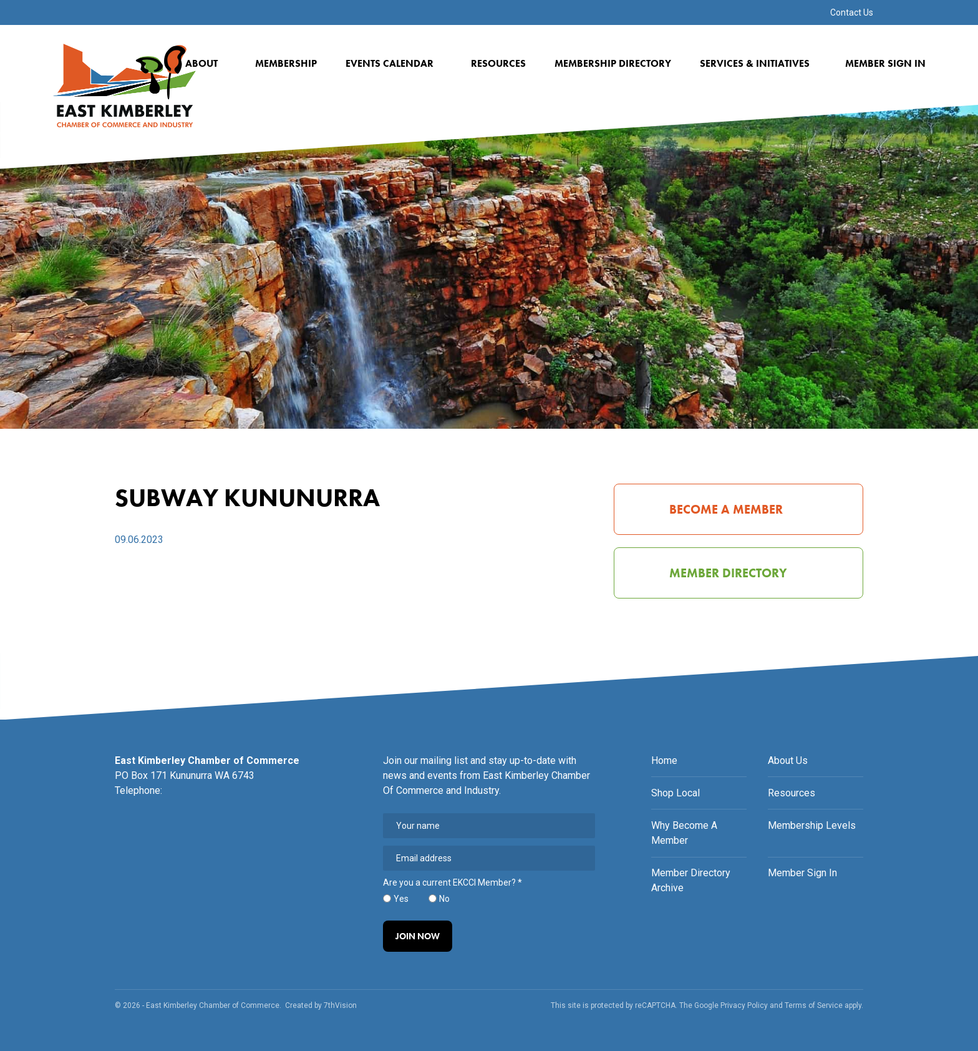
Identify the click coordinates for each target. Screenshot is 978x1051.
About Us (788, 760)
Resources (498, 63)
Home (664, 760)
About (205, 63)
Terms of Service (814, 1005)
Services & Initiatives (759, 63)
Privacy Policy (744, 1005)
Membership (286, 63)
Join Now (417, 936)
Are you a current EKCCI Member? (452, 882)
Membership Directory (612, 63)
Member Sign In (885, 63)
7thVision (340, 1005)
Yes (401, 898)
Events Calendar (394, 63)
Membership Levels (812, 825)
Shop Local (675, 793)
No (444, 898)
